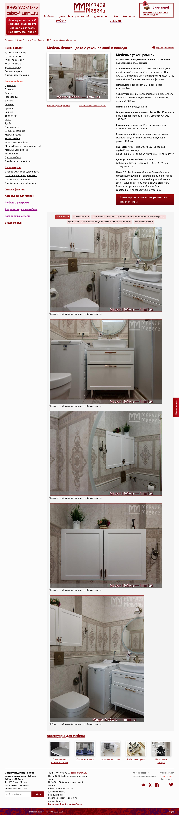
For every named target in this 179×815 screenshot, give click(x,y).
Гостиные (9, 89)
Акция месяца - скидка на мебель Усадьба (155, 13)
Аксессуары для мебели (19, 196)
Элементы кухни (13, 71)
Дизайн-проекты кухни (17, 75)
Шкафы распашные (15, 131)
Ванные (41, 40)
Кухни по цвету (13, 67)
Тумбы (8, 123)
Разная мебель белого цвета (92, 105)
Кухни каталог (13, 48)
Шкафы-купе (13, 167)
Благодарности (78, 16)
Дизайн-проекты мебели (17, 161)
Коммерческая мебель (16, 142)
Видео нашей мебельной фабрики (65, 804)
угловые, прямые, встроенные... (21, 175)
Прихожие (10, 85)
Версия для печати (165, 47)
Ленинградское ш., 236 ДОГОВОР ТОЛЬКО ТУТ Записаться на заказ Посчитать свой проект (22, 26)
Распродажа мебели (17, 216)
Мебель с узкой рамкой (17, 150)
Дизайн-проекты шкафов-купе (20, 183)
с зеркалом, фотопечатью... (19, 179)
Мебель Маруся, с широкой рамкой (23, 146)
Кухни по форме (13, 56)
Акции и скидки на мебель (21, 209)
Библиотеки (11, 116)
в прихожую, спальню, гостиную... (22, 172)
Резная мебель (12, 138)
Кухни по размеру (14, 60)
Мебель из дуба (13, 135)
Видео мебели (13, 222)
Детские (9, 100)
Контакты (129, 16)
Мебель (49, 16)
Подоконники (12, 127)
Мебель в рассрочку (17, 202)
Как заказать (116, 18)
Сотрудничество (98, 16)
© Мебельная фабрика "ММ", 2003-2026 (46, 812)
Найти (38, 794)
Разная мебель (29, 40)
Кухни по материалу (15, 52)
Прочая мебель (13, 157)
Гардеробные (11, 97)
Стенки (8, 93)
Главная (8, 40)
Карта (171, 812)
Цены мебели (61, 18)
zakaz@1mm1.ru (79, 772)
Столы (8, 119)
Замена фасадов (15, 189)
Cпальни (9, 104)
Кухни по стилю (13, 63)
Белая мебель (12, 153)
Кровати (9, 108)
